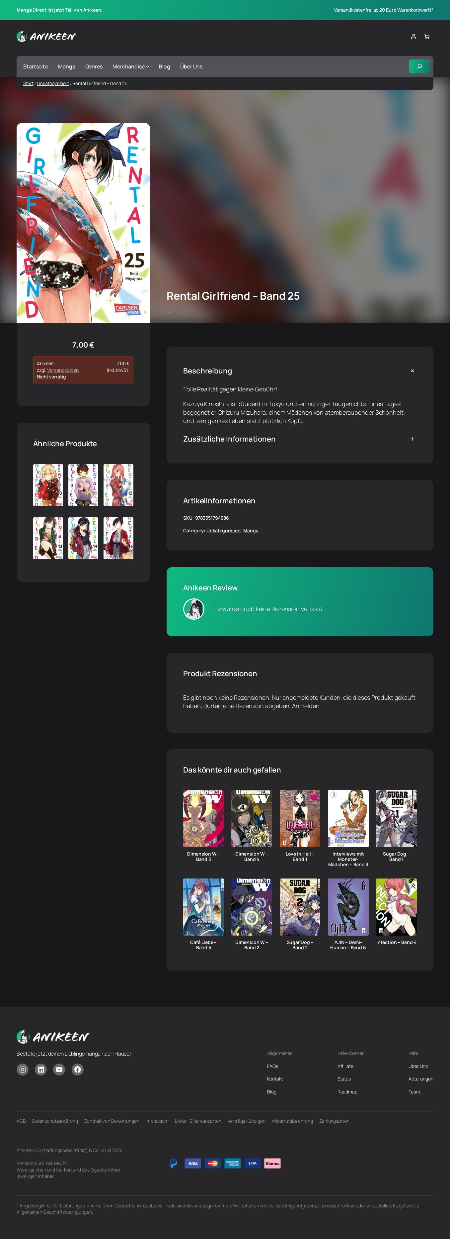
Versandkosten (63, 370)
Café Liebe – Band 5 (203, 945)
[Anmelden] (413, 36)
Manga (251, 531)
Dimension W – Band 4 (251, 857)
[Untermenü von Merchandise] (147, 66)
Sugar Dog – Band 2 (300, 945)
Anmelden (305, 706)
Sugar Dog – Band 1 (396, 857)
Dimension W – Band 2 (251, 945)
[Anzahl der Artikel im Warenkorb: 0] (426, 36)
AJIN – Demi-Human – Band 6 (348, 945)
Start (28, 83)
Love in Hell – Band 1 (300, 857)
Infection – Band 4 (396, 942)
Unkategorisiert (53, 83)
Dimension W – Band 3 (203, 857)
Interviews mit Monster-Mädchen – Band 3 (348, 860)
